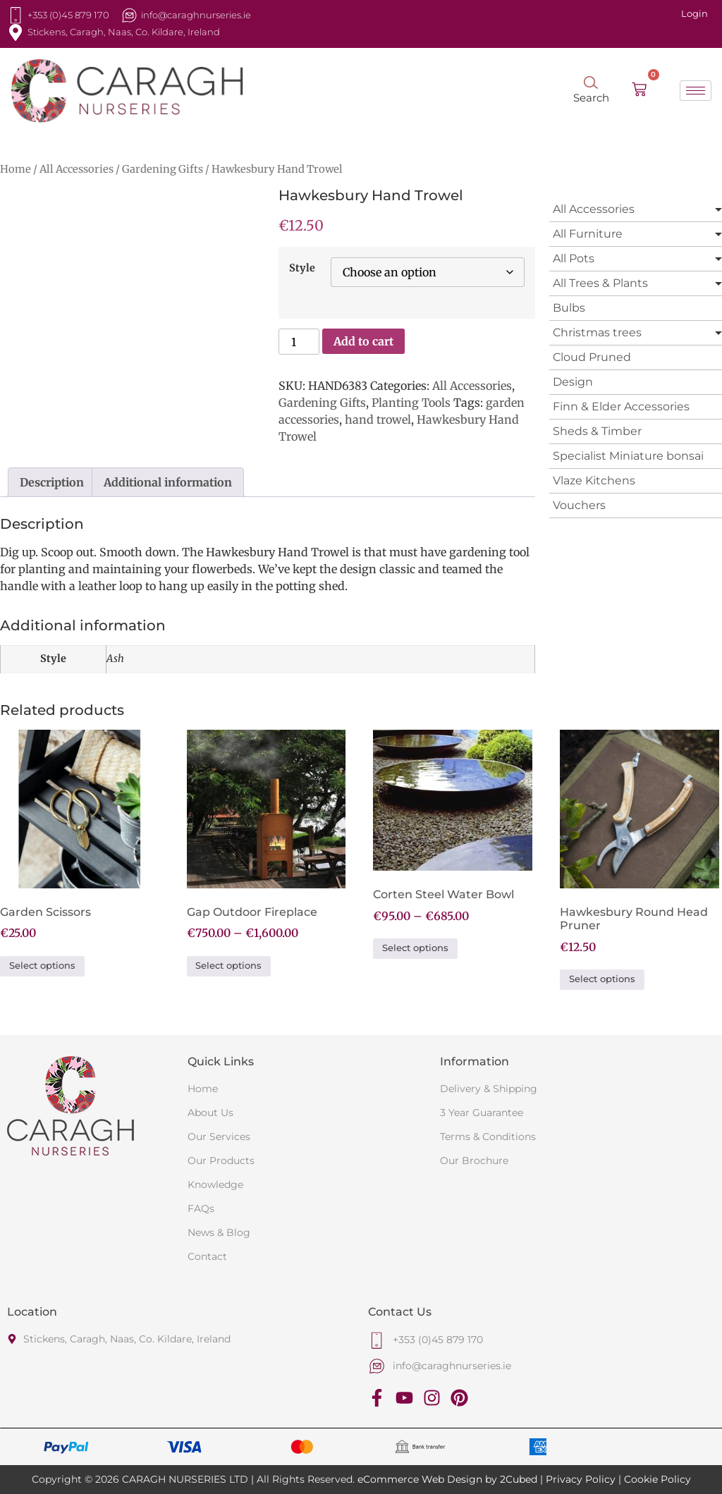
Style (302, 268)
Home (15, 169)
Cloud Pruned (592, 357)
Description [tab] (52, 482)
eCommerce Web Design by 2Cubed (447, 1479)
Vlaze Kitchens (594, 480)
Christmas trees (597, 332)
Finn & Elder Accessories (621, 406)
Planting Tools (411, 403)
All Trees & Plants (600, 283)
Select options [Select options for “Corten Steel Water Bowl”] (415, 948)
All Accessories (76, 169)
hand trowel (378, 419)
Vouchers (579, 505)
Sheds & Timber (597, 431)
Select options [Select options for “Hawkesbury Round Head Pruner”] (602, 979)
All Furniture (588, 233)
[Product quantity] (299, 342)
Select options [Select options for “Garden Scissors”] (42, 965)
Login (694, 13)
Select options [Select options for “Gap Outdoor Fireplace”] (228, 965)
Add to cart (363, 341)
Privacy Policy (581, 1479)
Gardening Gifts (162, 169)
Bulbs (569, 307)
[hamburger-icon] (695, 90)
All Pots (573, 258)
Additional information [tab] (168, 482)
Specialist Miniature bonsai (628, 456)
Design (573, 381)
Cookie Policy (657, 1479)
